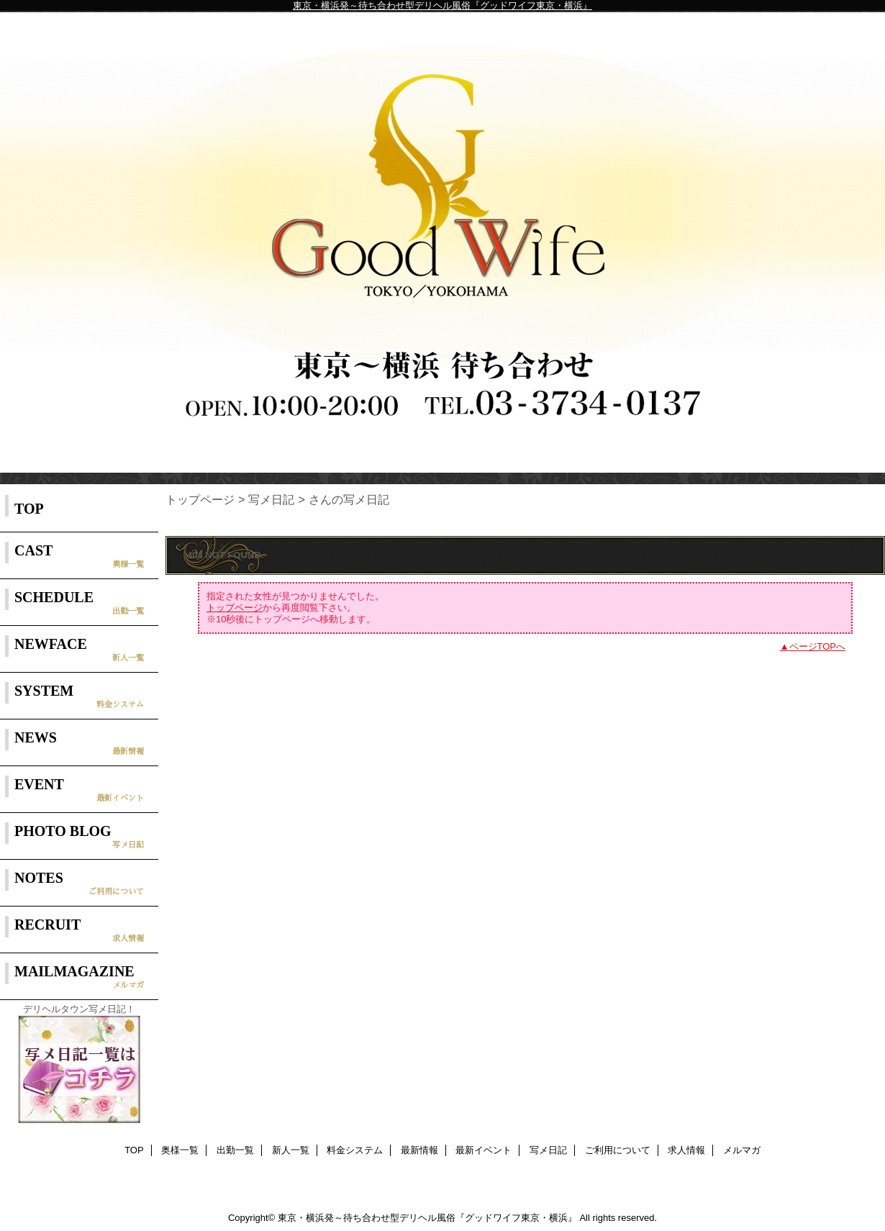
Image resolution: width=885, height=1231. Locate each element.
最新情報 (419, 1150)
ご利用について (617, 1150)
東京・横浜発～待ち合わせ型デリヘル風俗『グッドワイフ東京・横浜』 (442, 5)
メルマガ (742, 1150)
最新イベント (483, 1150)
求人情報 (686, 1150)
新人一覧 (290, 1150)
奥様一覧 (180, 1150)
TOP (29, 509)
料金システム (355, 1150)
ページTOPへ (817, 646)
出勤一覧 (235, 1150)
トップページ (200, 499)
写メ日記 (271, 499)
